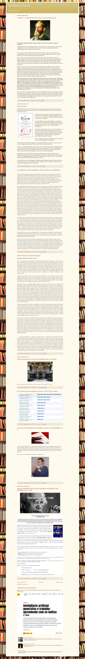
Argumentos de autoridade (24, 402)
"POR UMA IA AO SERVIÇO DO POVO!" (26, 588)
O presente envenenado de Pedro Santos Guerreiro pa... (29, 394)
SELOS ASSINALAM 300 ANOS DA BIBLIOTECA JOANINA (36, 359)
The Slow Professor (39, 117)
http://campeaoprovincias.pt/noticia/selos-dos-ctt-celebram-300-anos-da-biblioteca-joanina (34, 384)
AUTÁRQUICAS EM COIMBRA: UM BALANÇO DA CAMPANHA (38, 170)
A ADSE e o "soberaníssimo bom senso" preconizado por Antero (36, 18)
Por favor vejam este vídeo (24, 408)
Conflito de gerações (21, 650)
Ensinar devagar (22, 106)
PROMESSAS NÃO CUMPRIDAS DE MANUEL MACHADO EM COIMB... (32, 416)
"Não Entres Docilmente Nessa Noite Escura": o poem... (29, 397)
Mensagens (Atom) (24, 584)
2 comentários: (33, 166)
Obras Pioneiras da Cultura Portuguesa (28, 255)
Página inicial (41, 582)
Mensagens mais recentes (21, 582)
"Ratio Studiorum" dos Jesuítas (24, 411)
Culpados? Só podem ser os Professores (26, 399)
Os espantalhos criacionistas (28, 637)
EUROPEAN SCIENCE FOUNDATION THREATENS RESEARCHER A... (32, 405)
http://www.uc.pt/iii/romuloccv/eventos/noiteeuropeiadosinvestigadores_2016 (40, 574)
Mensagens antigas (59, 582)
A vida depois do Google (23, 413)
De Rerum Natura (19, 5)
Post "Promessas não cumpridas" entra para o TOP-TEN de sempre (37, 391)
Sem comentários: (34, 251)
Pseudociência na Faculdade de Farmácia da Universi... (29, 419)
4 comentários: (32, 100)
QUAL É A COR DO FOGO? (28, 644)
